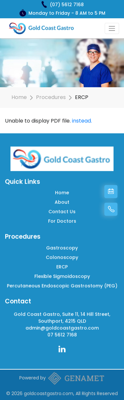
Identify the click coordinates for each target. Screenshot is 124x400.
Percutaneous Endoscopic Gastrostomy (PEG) (62, 283)
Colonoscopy (62, 254)
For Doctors (62, 218)
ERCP (62, 264)
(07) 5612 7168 (67, 4)
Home (19, 97)
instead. (82, 121)
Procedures (51, 97)
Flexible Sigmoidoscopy (62, 273)
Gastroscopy (62, 245)
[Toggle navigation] (112, 28)
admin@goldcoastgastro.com (62, 325)
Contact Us (62, 209)
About (62, 199)
